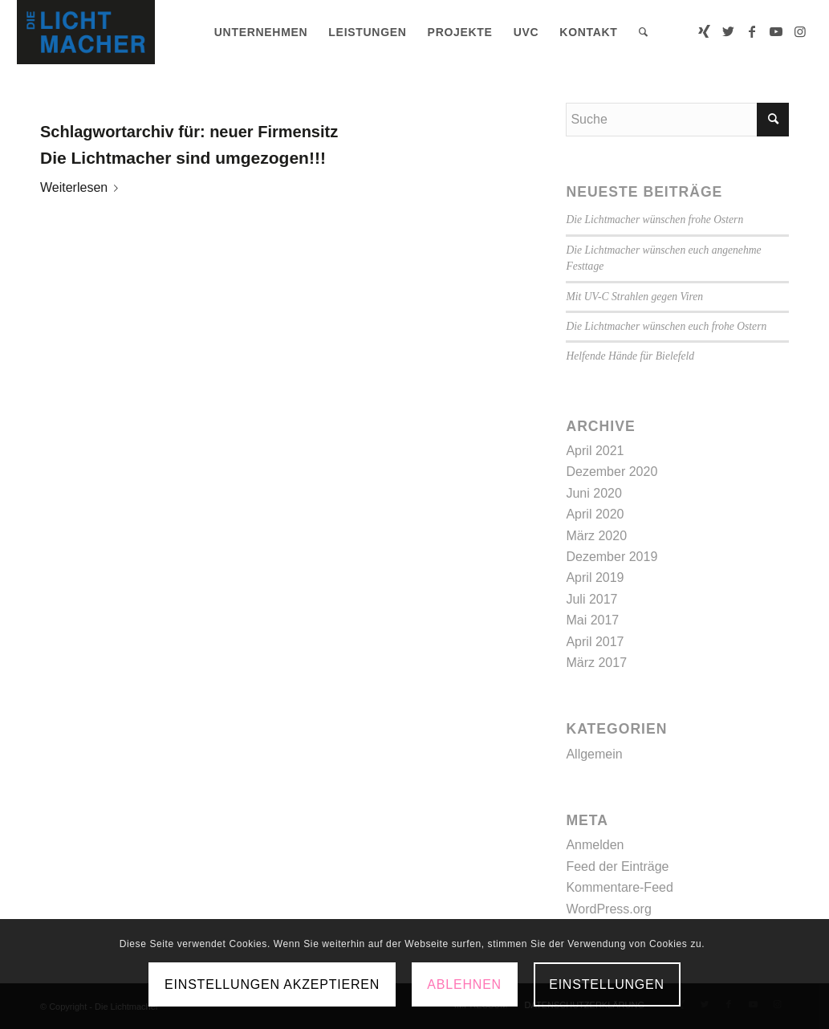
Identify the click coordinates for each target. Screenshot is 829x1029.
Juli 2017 (591, 599)
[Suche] (643, 32)
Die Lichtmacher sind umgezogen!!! (183, 157)
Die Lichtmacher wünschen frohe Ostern (654, 220)
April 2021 (595, 451)
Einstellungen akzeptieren (272, 984)
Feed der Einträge (617, 866)
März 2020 (596, 536)
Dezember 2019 (611, 556)
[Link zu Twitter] (728, 31)
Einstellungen (606, 984)
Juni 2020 (593, 493)
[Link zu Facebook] (752, 31)
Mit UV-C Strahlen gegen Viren (634, 297)
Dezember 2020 (611, 471)
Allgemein (594, 754)
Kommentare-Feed (619, 887)
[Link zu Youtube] (776, 31)
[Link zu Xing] (704, 31)
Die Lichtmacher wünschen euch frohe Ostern (666, 326)
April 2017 (595, 642)
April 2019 (595, 577)
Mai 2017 (592, 620)
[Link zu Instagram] (800, 31)
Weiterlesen (82, 187)
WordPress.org (608, 909)
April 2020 (595, 514)
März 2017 (596, 662)
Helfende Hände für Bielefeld (630, 356)
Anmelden (595, 845)
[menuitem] (261, 32)
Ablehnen (464, 984)
